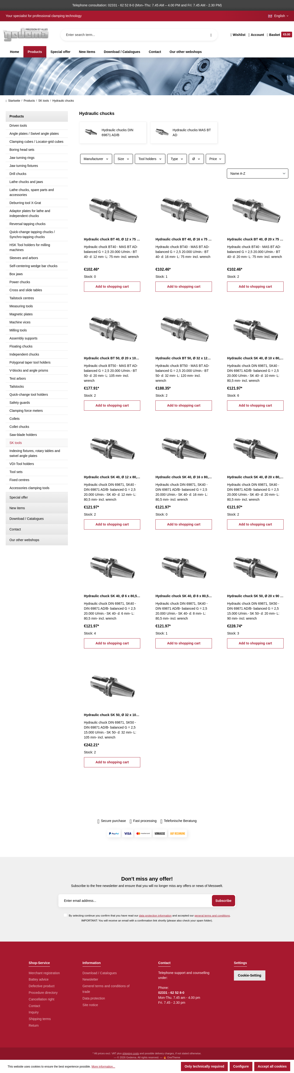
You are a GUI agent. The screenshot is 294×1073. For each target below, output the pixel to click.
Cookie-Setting (249, 975)
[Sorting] (257, 173)
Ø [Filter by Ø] (196, 159)
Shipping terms (40, 1019)
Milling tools (18, 330)
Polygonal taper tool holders (30, 362)
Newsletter (90, 979)
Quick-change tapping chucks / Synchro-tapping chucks (32, 234)
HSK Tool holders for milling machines (29, 247)
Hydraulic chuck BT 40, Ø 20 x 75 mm (255, 239)
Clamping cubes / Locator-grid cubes (36, 141)
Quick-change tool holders (28, 394)
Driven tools (18, 125)
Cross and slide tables (25, 290)
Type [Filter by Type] (177, 159)
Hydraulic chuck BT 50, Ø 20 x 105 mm (112, 358)
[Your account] (256, 34)
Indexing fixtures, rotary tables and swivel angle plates (34, 453)
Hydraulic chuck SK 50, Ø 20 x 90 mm (255, 596)
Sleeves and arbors (23, 258)
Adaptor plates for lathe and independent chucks (29, 213)
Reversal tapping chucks (27, 224)
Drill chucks (17, 174)
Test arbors (17, 378)
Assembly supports (23, 338)
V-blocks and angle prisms (28, 370)
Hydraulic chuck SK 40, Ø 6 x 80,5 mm (112, 596)
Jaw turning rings (22, 158)
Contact (15, 529)
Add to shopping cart (112, 286)
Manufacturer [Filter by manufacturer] (96, 159)
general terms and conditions (212, 915)
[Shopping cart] (278, 34)
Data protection (94, 998)
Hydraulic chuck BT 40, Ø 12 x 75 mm (112, 239)
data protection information (155, 915)
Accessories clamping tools (29, 488)
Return (34, 1025)
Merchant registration (44, 973)
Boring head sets (21, 150)
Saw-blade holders (23, 435)
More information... (103, 1066)
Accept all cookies (272, 1066)
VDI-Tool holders (21, 464)
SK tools (15, 443)
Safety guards (19, 402)
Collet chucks (19, 427)
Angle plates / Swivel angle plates (34, 133)
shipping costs (131, 1053)
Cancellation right (41, 999)
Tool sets (15, 472)
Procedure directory (43, 993)
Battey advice (38, 979)
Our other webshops (24, 540)
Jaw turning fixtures (23, 166)
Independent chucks (24, 354)
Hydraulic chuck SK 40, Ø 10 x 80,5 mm (255, 358)
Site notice (90, 1005)
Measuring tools (21, 306)
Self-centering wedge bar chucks (33, 266)
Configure (241, 1066)
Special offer (18, 497)
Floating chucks (20, 346)
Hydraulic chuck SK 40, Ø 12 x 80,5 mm (112, 477)
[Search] (211, 35)
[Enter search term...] (139, 35)
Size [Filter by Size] (123, 159)
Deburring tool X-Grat (25, 203)
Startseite (13, 100)
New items (17, 508)
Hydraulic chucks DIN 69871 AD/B (117, 132)
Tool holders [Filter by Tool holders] (150, 159)
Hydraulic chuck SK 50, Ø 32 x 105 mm (112, 715)
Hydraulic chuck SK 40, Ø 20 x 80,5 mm (255, 477)
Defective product (41, 986)
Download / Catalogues (26, 519)
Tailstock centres (21, 298)
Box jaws (16, 274)
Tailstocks (16, 386)
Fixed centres (19, 480)
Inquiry (34, 1012)
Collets (14, 419)
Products (16, 116)
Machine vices (20, 322)
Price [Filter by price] (215, 159)
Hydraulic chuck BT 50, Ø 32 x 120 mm (183, 358)
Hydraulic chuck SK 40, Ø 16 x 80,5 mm (183, 477)
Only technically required (204, 1066)
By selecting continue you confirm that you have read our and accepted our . (150, 915)
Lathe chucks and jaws (26, 182)
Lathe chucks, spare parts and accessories (31, 192)
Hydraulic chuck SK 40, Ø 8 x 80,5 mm (183, 596)
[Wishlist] (238, 34)
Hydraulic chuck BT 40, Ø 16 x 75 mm (183, 239)
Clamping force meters (26, 411)
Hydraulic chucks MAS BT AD (192, 132)
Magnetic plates (21, 314)
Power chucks (19, 282)
